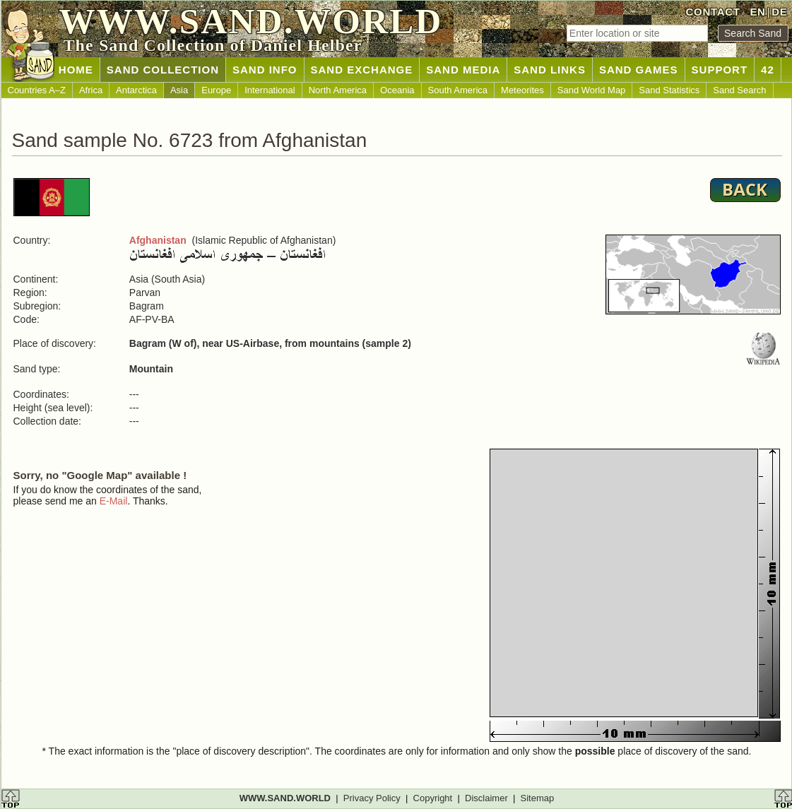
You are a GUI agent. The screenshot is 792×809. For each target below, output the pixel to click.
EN (757, 12)
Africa (90, 90)
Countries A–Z (37, 90)
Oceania (397, 90)
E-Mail (114, 501)
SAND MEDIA (463, 70)
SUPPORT (720, 70)
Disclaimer (486, 798)
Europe (216, 90)
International (269, 90)
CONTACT (713, 12)
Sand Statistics (669, 90)
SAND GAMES (638, 70)
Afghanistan (158, 240)
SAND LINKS (550, 70)
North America (338, 90)
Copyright (433, 798)
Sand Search (739, 90)
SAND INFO (264, 70)
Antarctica (136, 90)
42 (767, 70)
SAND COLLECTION (163, 70)
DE (779, 12)
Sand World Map (591, 90)
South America (458, 90)
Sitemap (538, 798)
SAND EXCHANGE (362, 70)
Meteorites (522, 90)
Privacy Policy (372, 798)
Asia (179, 90)
